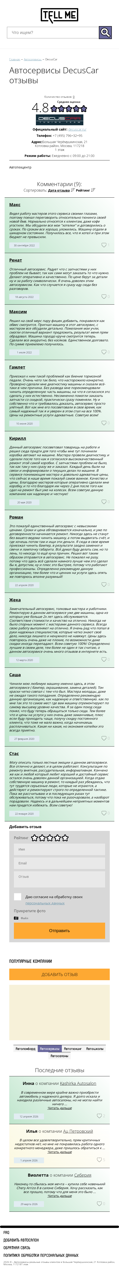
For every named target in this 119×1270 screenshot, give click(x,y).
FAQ (6, 1232)
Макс (14, 204)
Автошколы (94, 1048)
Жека (15, 600)
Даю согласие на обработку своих (54, 899)
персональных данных (45, 903)
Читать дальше (59, 1108)
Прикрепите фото (30, 910)
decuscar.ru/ (77, 129)
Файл (24, 918)
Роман (16, 517)
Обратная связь (16, 1247)
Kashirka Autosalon (78, 1083)
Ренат (15, 260)
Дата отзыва (59, 190)
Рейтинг (83, 190)
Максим (18, 311)
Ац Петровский (78, 1131)
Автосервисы (50, 1048)
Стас (14, 753)
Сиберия (82, 1175)
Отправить (59, 930)
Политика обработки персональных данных (40, 1255)
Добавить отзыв (60, 974)
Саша (15, 674)
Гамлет (17, 367)
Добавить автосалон (21, 1240)
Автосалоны (59, 1055)
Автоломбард (25, 1048)
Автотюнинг (73, 1048)
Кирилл (17, 438)
